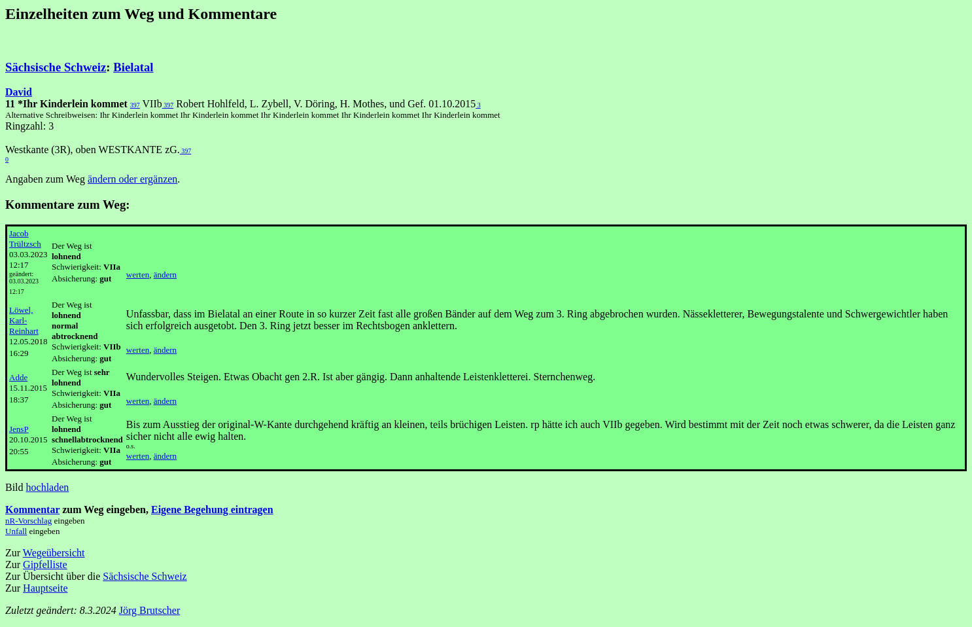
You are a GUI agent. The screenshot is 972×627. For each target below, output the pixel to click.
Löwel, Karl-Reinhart (24, 320)
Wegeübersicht (54, 552)
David (18, 92)
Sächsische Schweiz (55, 67)
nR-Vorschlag (28, 521)
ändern (165, 274)
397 (135, 105)
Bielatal (133, 67)
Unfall (16, 531)
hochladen (47, 487)
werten (137, 274)
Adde (18, 377)
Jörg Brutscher (149, 610)
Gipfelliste (45, 564)
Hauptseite (45, 588)
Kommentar (32, 509)
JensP (19, 429)
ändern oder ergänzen (132, 179)
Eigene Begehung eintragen (212, 509)
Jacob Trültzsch (25, 238)
